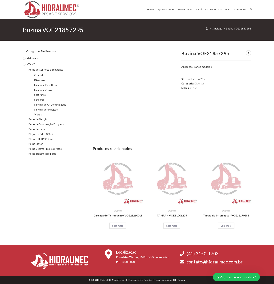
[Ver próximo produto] (248, 53)
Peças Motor (36, 143)
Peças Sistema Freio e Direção (45, 148)
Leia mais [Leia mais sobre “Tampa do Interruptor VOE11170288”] (226, 225)
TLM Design (179, 279)
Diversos (199, 83)
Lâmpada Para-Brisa (45, 85)
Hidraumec (33, 58)
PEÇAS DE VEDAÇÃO (41, 134)
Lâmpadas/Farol (43, 89)
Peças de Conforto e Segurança (46, 69)
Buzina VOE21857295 (238, 28)
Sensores (39, 99)
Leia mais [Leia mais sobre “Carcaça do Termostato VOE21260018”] (117, 225)
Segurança (40, 94)
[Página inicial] (207, 28)
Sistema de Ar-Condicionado (50, 104)
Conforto (39, 75)
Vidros (38, 114)
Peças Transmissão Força (43, 153)
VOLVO (194, 87)
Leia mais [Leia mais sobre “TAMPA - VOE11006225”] (171, 225)
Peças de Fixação (38, 119)
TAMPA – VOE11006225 (172, 215)
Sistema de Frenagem (46, 109)
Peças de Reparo (38, 129)
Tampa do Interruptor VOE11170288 (226, 215)
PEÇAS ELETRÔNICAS (41, 139)
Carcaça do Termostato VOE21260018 (117, 215)
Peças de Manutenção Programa (47, 124)
